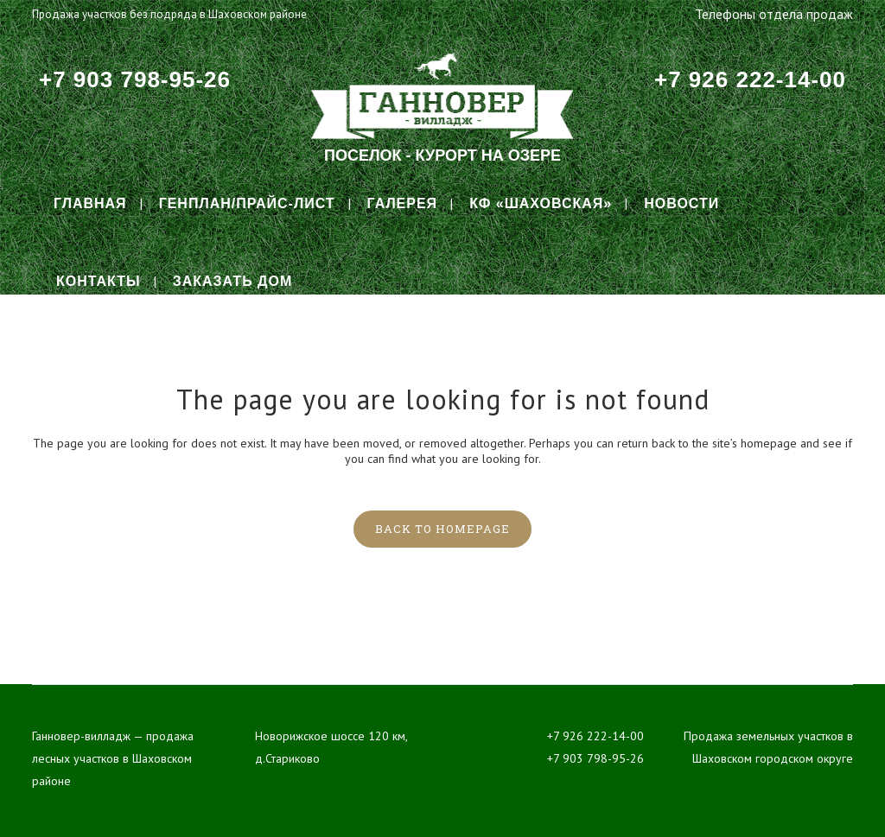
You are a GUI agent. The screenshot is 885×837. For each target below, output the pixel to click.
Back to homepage (442, 528)
